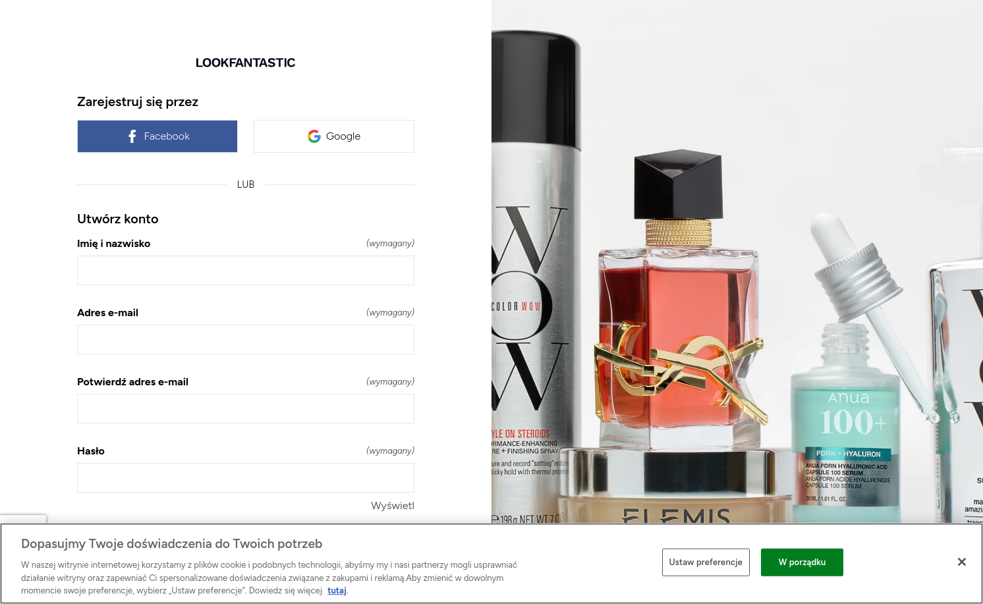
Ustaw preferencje (706, 562)
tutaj (336, 590)
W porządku (802, 562)
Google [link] (334, 136)
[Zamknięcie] (961, 561)
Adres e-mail (245, 312)
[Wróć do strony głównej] (245, 62)
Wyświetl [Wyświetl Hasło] (392, 505)
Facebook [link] (157, 136)
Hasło (245, 451)
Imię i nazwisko (245, 243)
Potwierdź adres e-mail (245, 381)
